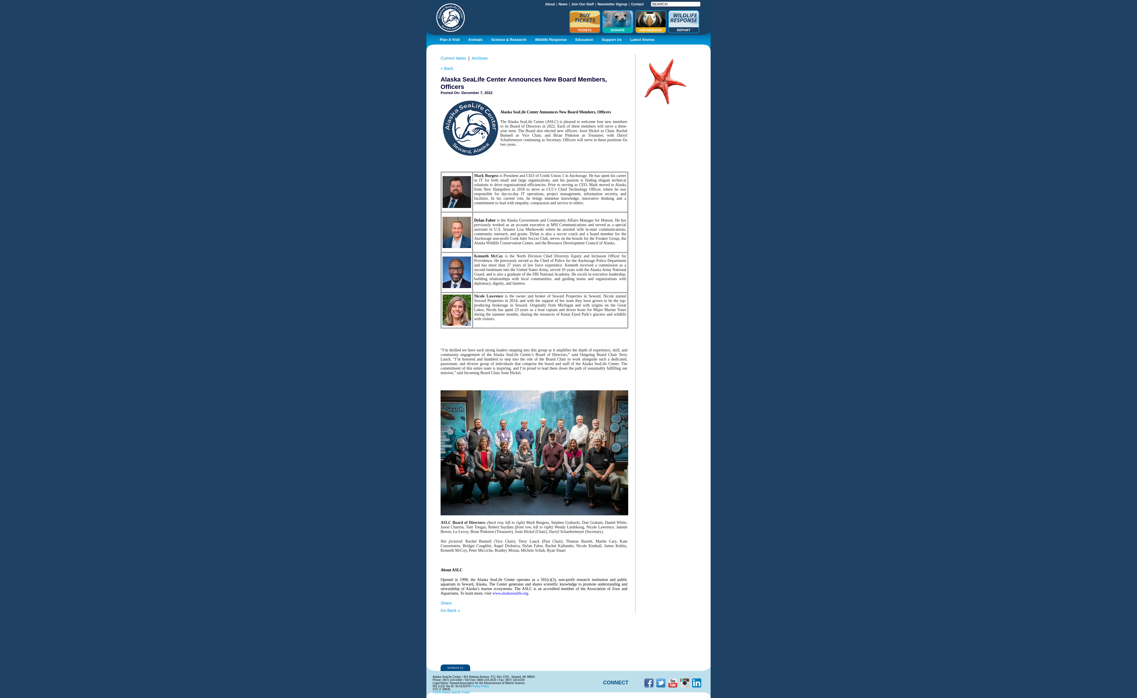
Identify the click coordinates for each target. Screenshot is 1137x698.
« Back (447, 68)
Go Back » (450, 610)
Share (446, 603)
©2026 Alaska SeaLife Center (451, 692)
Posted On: (450, 93)
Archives (480, 58)
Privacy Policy (480, 686)
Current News (453, 58)
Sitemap (455, 667)
